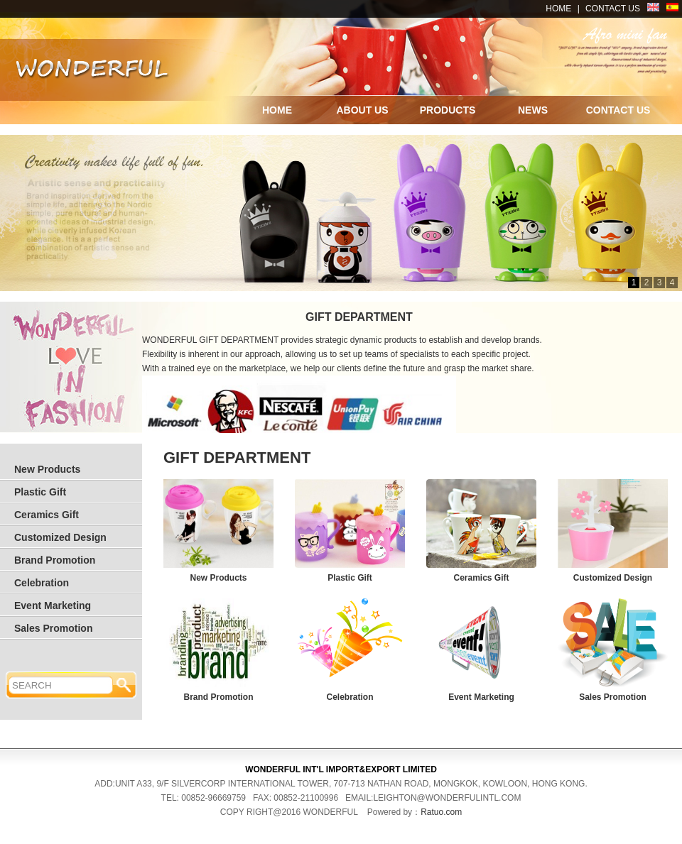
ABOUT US (362, 110)
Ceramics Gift (46, 514)
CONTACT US (612, 8)
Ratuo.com (441, 812)
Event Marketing (52, 605)
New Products (47, 469)
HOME (558, 8)
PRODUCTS (448, 110)
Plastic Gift (40, 492)
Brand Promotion (54, 560)
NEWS (533, 110)
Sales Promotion (53, 628)
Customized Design (60, 537)
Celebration (41, 582)
